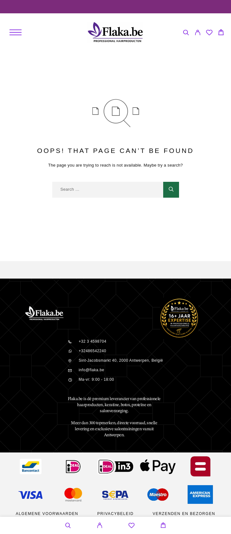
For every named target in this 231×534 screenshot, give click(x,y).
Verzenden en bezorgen (184, 513)
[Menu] (15, 32)
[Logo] (115, 32)
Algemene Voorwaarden (47, 513)
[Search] (186, 33)
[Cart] (221, 33)
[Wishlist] (209, 33)
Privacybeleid (115, 513)
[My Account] (197, 33)
